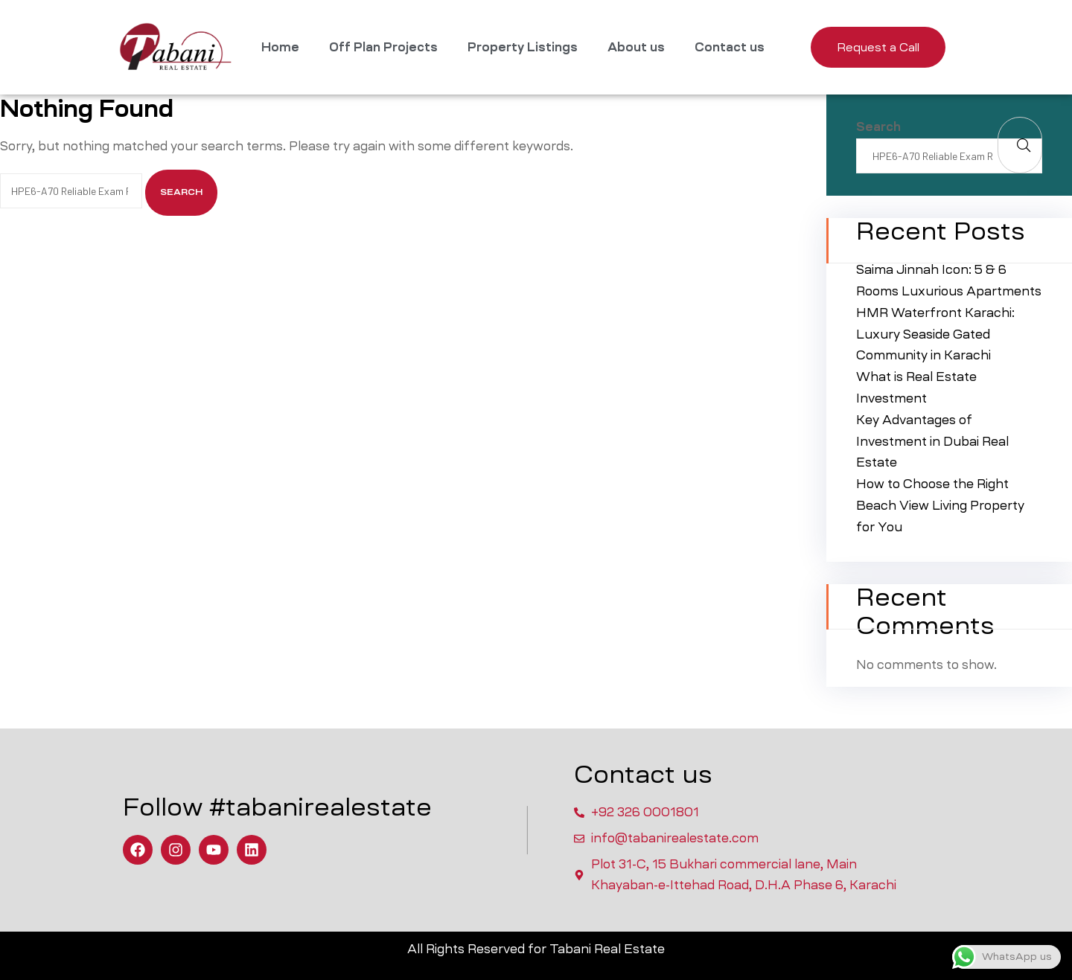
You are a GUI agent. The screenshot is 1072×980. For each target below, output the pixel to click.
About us (636, 47)
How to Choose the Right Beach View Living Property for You (940, 505)
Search (878, 127)
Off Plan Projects (383, 47)
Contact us (730, 47)
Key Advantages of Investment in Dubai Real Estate (932, 441)
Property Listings (523, 47)
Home (280, 47)
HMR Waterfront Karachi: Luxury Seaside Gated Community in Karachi (935, 334)
